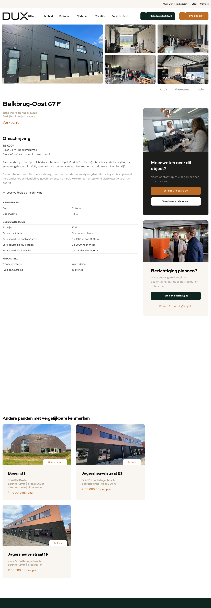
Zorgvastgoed (120, 16)
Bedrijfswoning (100, 567)
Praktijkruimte (64, 561)
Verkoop (65, 16)
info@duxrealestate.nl (17, 564)
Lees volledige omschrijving (22, 192)
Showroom (62, 567)
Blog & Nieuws (170, 549)
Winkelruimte (64, 555)
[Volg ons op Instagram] (5, 576)
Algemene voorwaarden (174, 590)
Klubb (205, 590)
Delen (201, 89)
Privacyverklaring (152, 590)
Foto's (163, 89)
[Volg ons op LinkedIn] (11, 576)
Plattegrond (183, 89)
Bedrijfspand (63, 543)
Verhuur (83, 16)
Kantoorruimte (65, 549)
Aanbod (48, 16)
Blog (194, 4)
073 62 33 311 (11, 559)
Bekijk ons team (171, 543)
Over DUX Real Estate (175, 3)
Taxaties (100, 16)
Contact (204, 4)
